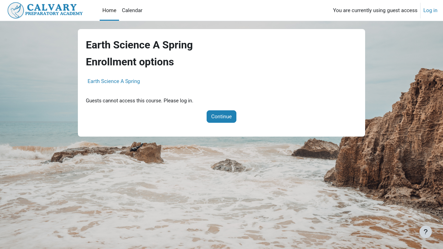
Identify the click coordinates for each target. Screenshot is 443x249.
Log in (430, 10)
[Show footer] (425, 231)
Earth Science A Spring (114, 81)
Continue (221, 117)
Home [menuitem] (109, 10)
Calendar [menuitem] (132, 10)
